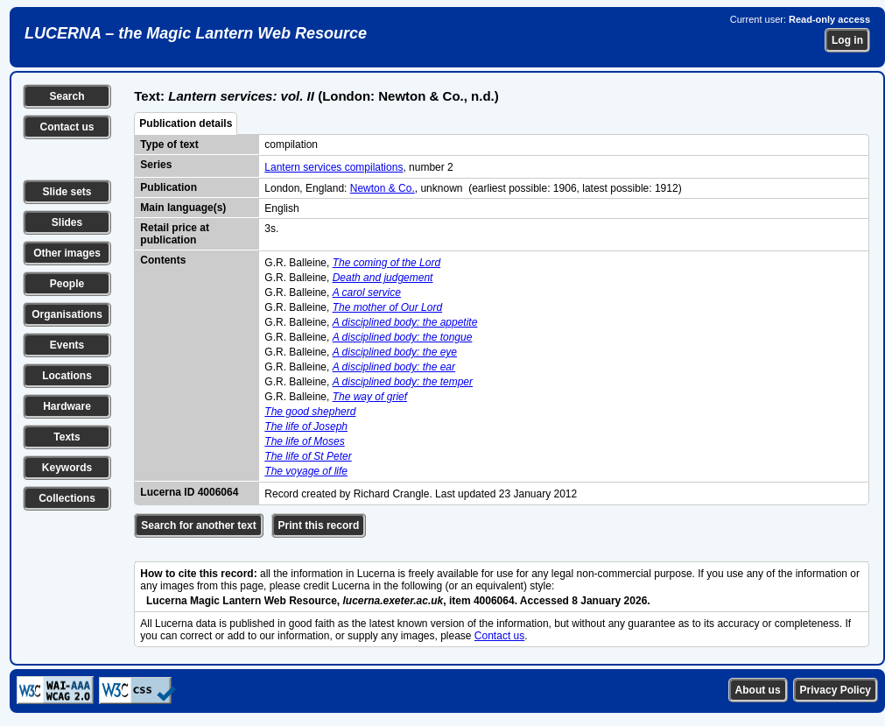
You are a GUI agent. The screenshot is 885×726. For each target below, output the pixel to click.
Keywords (67, 468)
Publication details (185, 123)
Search (66, 96)
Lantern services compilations (333, 167)
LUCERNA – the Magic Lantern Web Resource (196, 33)
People (67, 284)
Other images (67, 253)
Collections (67, 498)
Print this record (319, 525)
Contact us (66, 127)
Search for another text (198, 525)
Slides (67, 222)
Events (67, 345)
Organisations (67, 314)
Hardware (67, 406)
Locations (67, 376)
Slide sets (66, 192)
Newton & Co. (382, 188)
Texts (66, 437)
